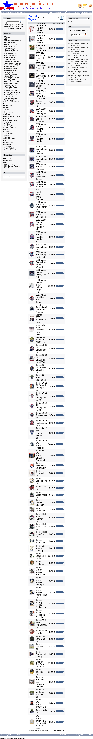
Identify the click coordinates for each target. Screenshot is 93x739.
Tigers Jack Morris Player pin (41, 548)
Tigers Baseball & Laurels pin (41, 465)
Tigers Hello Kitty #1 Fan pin (41, 526)
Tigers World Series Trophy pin (41, 703)
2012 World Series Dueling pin (41, 214)
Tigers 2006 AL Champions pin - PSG (41, 358)
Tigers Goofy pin (40, 509)
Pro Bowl (7, 124)
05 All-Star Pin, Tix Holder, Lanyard (41, 39)
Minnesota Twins (11, 70)
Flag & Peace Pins (10, 120)
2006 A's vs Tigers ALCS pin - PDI (41, 102)
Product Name (40, 23)
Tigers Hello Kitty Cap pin (41, 534)
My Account (56, 12)
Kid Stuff (7, 141)
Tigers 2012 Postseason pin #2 (41, 423)
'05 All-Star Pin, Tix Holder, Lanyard (41, 29)
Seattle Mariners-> (11, 85)
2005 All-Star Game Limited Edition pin (41, 84)
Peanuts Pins (8, 142)
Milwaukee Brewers (12, 69)
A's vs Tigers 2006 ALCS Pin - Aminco (41, 308)
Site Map (7, 168)
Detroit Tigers (21, 12)
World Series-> (9, 100)
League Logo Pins (11, 94)
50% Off (7, 115)
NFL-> (6, 104)
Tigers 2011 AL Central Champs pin (41, 368)
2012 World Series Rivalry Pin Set (41, 273)
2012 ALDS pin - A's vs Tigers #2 (41, 184)
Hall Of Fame (9, 96)
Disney (6, 118)
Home (2, 12)
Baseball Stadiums (11, 98)
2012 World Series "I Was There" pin (41, 205)
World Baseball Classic (12, 117)
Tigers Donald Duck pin (40, 502)
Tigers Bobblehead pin (41, 480)
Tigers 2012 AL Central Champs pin (41, 386)
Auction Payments (10, 150)
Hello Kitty (7, 146)
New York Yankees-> (12, 74)
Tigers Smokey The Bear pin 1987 (40, 663)
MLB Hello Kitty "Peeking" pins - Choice (41, 330)
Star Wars (7, 144)
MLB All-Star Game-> (11, 102)
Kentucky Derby (9, 139)
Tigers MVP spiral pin (41, 632)
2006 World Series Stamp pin (41, 166)
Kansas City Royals (12, 61)
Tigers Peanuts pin (40, 646)
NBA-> (6, 107)
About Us (7, 159)
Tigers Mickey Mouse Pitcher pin (41, 603)
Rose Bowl (7, 137)
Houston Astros (10, 59)
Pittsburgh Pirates (11, 80)
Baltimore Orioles (11, 44)
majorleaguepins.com (18, 738)
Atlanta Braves (10, 43)
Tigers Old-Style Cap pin (41, 638)
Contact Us (8, 160)
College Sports (9, 133)
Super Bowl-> (8, 105)
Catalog (8, 12)
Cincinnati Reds (10, 52)
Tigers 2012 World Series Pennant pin (41, 433)
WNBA (6, 109)
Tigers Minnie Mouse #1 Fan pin (40, 613)
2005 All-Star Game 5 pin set (41, 75)
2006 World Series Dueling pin (41, 111)
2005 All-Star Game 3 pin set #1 (41, 57)
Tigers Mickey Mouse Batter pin (40, 571)
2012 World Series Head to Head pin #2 (41, 237)
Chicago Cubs (10, 48)
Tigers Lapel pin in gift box (41, 555)
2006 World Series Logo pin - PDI (41, 159)
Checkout (86, 12)
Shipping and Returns (12, 166)
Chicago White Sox (11, 50)
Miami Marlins (10, 67)
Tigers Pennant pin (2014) (41, 654)
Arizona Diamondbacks (13, 41)
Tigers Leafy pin (40, 563)
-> (6, 39)
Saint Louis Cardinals (12, 81)
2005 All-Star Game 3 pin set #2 (41, 67)
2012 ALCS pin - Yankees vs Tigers (41, 175)
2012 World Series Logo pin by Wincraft (41, 263)
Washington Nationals (12, 93)
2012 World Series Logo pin (41, 247)
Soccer (6, 135)
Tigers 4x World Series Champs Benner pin (41, 455)
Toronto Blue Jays (11, 91)
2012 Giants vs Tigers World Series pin (40, 194)
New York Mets (10, 72)
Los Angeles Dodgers (12, 65)
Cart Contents (72, 12)
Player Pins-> (8, 113)
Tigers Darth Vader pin (41, 494)
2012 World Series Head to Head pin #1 (41, 224)
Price (53, 23)
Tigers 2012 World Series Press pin (41, 444)
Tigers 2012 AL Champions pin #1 (41, 396)
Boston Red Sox (10, 46)
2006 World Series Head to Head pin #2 (41, 139)
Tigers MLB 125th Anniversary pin (41, 623)
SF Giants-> (8, 37)
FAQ (6, 162)
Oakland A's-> (10, 76)
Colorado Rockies (11, 56)
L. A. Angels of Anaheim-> (14, 63)
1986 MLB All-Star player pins (41, 48)
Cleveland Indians (11, 54)
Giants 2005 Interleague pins (41, 318)
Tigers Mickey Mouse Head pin (40, 581)
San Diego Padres (11, 83)
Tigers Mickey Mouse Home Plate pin (41, 592)
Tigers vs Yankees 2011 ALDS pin (41, 693)
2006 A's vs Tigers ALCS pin (41, 93)
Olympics (7, 131)
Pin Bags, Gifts (9, 126)
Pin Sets (7, 130)
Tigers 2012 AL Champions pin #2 (41, 406)
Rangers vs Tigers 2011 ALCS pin (41, 339)
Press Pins (7, 122)
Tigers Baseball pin (40, 473)
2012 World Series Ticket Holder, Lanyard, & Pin (41, 286)
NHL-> (6, 111)
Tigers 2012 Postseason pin (41, 415)
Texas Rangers (10, 89)
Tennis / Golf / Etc (10, 128)
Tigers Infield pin (40, 541)
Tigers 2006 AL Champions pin (41, 348)
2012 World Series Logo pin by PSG (41, 254)
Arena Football (9, 148)
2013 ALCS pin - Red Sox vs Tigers (41, 298)
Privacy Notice (9, 164)
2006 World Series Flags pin (41, 118)
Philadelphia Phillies (12, 78)
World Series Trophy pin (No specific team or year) (41, 722)
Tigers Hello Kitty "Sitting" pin (41, 517)
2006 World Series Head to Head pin (41, 127)
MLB (13, 12)
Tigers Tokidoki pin (39, 671)
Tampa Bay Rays (11, 87)
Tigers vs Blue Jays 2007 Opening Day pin (40, 682)
